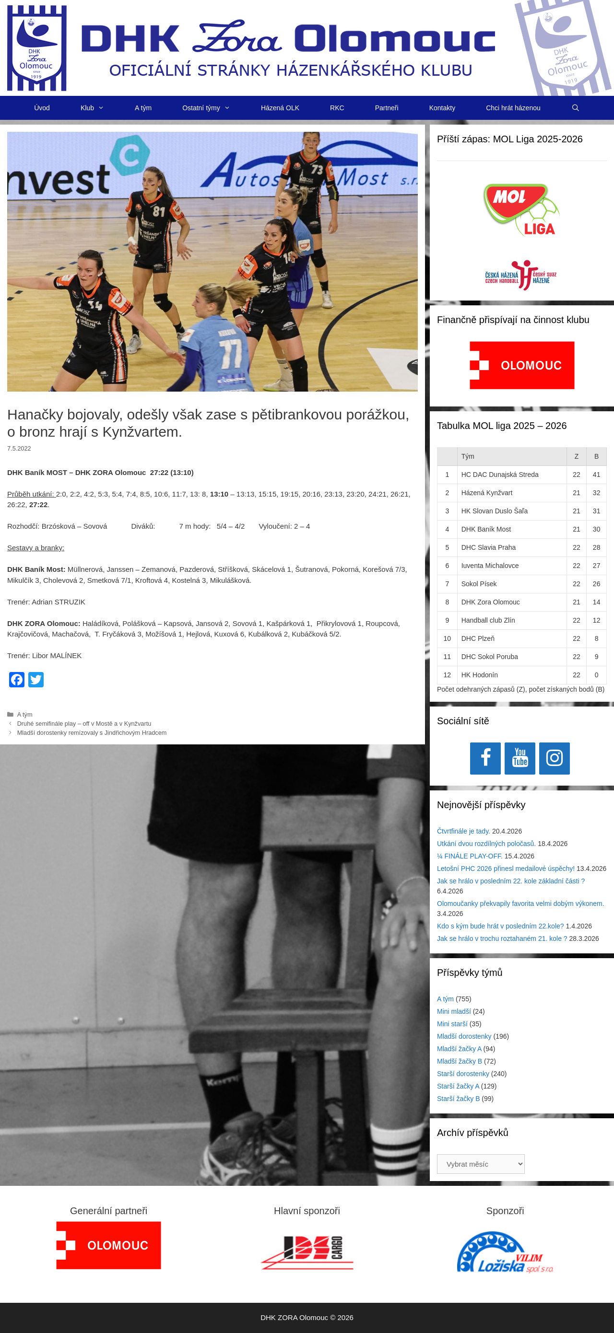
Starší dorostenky (463, 1074)
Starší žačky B (458, 1098)
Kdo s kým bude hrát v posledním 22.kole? (500, 926)
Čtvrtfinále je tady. (463, 831)
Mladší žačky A (459, 1049)
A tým (143, 108)
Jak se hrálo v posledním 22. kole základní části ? (511, 881)
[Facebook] (485, 758)
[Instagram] (554, 758)
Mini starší (452, 1024)
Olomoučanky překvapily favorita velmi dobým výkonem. (520, 903)
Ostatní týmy (214, 108)
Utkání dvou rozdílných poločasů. (486, 843)
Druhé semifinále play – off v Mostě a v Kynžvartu (84, 723)
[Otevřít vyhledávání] (575, 108)
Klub (100, 108)
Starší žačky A (458, 1086)
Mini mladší (454, 1011)
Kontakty (442, 108)
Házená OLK (280, 108)
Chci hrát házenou (513, 108)
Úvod (42, 108)
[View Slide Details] (522, 365)
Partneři (387, 108)
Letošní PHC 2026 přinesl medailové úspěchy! (506, 868)
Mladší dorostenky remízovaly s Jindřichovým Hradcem (92, 732)
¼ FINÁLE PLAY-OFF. (470, 856)
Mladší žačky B (459, 1061)
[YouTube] (520, 758)
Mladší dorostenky (464, 1036)
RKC (337, 108)
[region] (522, 370)
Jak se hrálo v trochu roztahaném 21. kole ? (502, 938)
